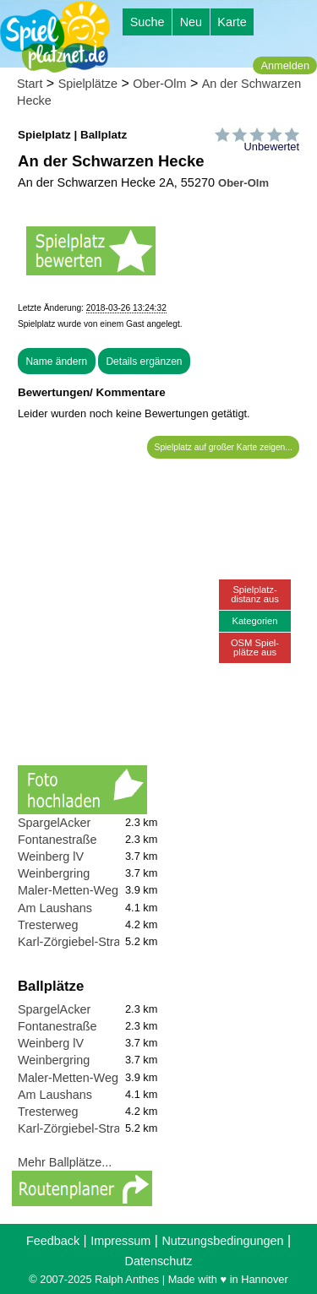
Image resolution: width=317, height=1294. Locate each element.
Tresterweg (48, 925)
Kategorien (254, 621)
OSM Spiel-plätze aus (255, 647)
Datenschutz (159, 1261)
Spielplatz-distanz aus (255, 594)
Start (29, 83)
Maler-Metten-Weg (68, 890)
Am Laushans (55, 908)
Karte (231, 22)
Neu (191, 22)
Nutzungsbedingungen (222, 1241)
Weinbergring (54, 873)
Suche (147, 22)
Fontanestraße (57, 839)
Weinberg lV (51, 856)
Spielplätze (88, 83)
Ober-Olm (159, 83)
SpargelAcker (54, 822)
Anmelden (284, 65)
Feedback (52, 1241)
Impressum (120, 1241)
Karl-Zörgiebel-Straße (76, 942)
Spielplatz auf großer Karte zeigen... (223, 447)
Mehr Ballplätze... (65, 1162)
